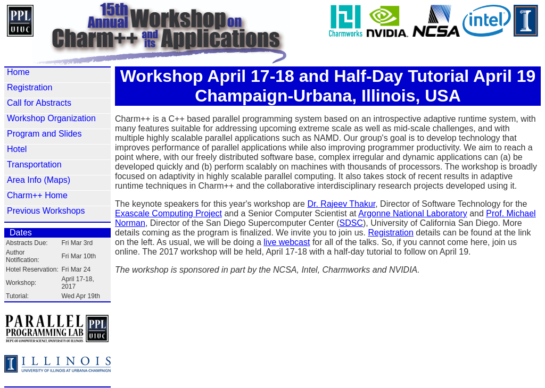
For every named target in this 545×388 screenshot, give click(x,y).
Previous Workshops (46, 210)
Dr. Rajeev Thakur (341, 203)
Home (18, 72)
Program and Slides (44, 133)
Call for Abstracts (39, 102)
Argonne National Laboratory (412, 213)
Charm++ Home (37, 195)
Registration (29, 87)
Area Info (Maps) (38, 179)
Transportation (34, 164)
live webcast (286, 242)
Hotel (17, 149)
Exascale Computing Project (168, 213)
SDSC (351, 222)
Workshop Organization (51, 118)
